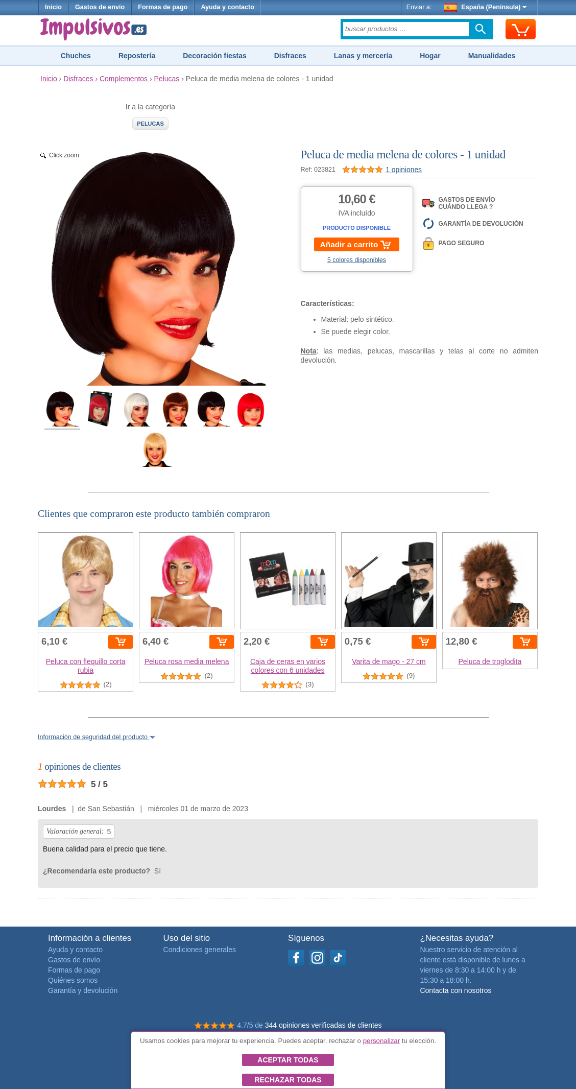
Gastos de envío (100, 7)
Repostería (136, 56)
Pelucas (150, 124)
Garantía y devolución (82, 990)
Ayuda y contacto (227, 7)
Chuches (76, 56)
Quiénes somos (73, 980)
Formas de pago (162, 7)
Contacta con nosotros (455, 990)
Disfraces (290, 56)
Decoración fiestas (215, 56)
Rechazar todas (287, 1080)
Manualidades (492, 56)
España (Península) (485, 7)
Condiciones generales (199, 949)
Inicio (53, 7)
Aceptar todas (287, 1060)
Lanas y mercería (363, 56)
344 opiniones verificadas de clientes (323, 1025)
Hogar (430, 56)
